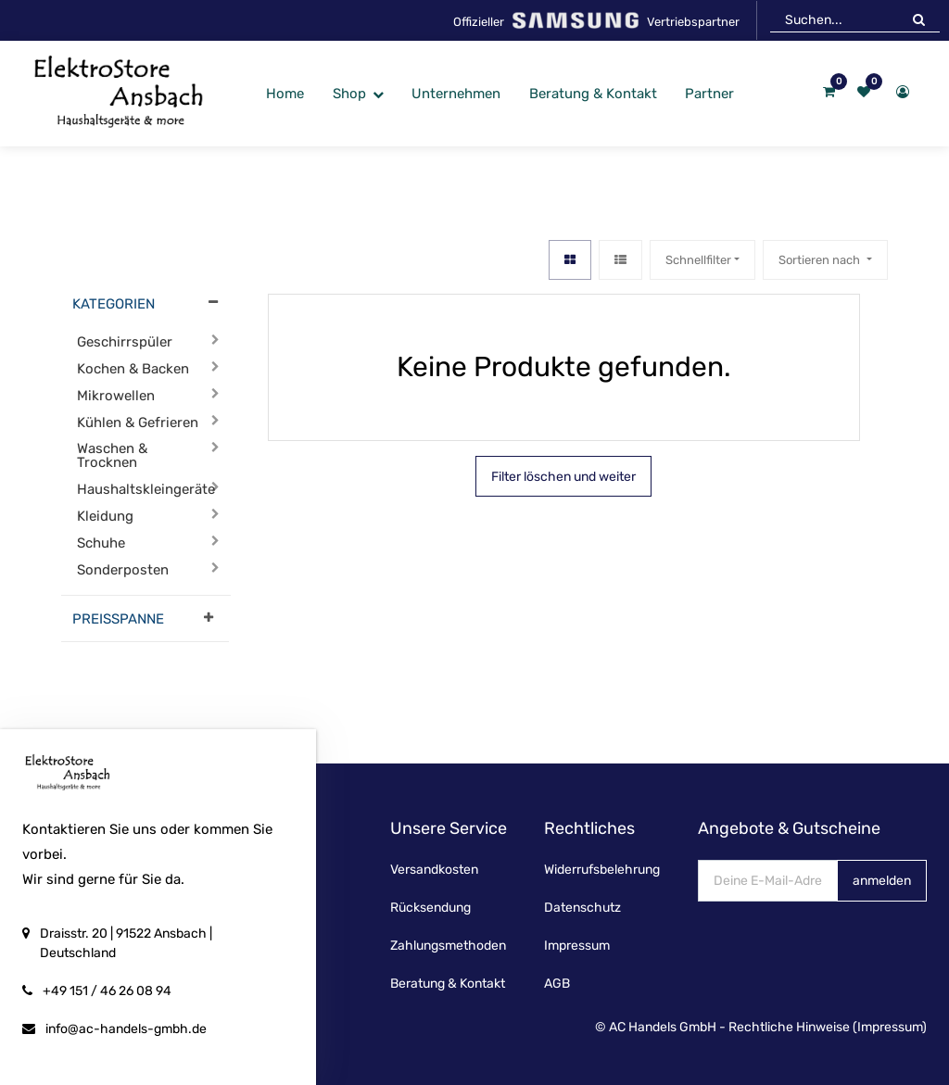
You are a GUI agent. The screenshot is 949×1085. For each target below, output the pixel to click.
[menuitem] (285, 94)
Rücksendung (430, 907)
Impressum (577, 945)
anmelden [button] (882, 881)
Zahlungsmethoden (448, 945)
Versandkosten (434, 869)
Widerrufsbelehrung (602, 869)
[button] (825, 260)
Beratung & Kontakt (447, 983)
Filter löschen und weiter (563, 477)
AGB (557, 983)
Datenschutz (582, 907)
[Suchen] (919, 19)
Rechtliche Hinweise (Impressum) (827, 1027)
